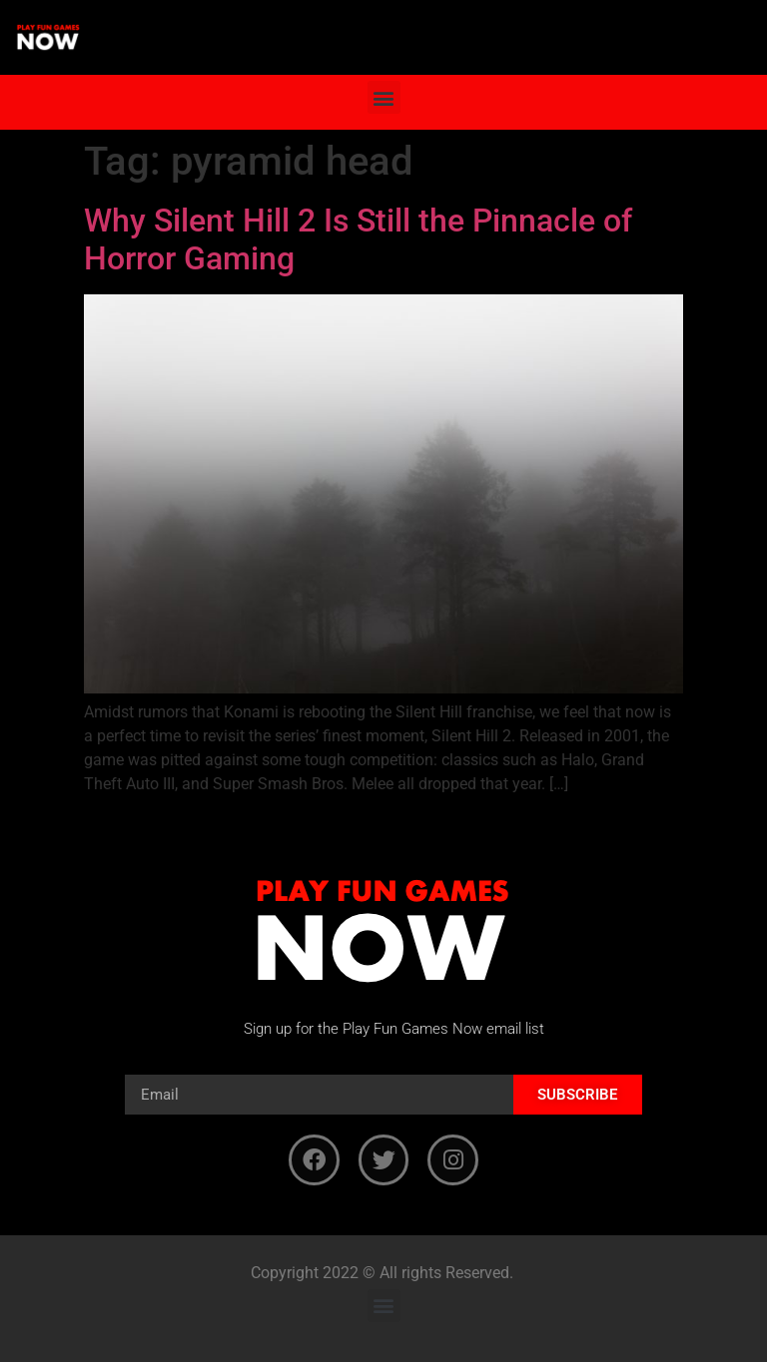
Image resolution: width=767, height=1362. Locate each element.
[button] (384, 97)
